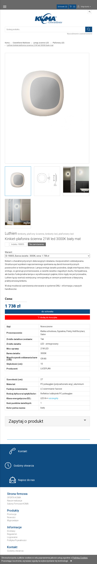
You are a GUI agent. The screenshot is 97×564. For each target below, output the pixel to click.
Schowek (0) (62, 7)
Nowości (11, 517)
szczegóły (53, 398)
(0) (72, 6)
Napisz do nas (26, 480)
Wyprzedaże (12, 520)
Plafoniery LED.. (59, 43)
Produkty (13, 510)
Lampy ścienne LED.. (41, 43)
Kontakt (22, 451)
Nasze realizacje (14, 500)
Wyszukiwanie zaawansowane (79, 34)
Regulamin (12, 534)
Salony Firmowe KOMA (18, 504)
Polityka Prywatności (16, 540)
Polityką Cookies (80, 558)
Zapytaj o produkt (26, 421)
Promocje (11, 514)
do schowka (47, 311)
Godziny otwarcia (24, 465)
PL (90, 12)
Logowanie (12, 537)
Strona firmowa (17, 494)
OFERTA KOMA (14, 497)
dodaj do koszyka (47, 317)
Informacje (14, 527)
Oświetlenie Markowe (21, 43)
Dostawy (11, 531)
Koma (7, 43)
